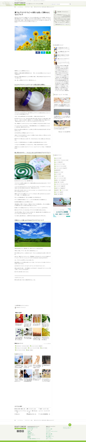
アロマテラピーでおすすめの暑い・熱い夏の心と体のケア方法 (27, 325)
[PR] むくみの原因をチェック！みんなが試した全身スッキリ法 (37, 366)
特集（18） (18, 414)
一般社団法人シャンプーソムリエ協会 (64, 49)
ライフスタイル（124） (32, 408)
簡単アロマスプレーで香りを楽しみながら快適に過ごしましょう (45, 325)
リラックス (57, 174)
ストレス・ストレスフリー (60, 178)
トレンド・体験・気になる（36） (32, 411)
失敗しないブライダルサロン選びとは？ (37, 379)
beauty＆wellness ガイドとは (32, 427)
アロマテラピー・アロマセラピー (61, 160)
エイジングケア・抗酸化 (59, 186)
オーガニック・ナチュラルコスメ (61, 184)
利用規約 (29, 431)
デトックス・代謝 (58, 192)
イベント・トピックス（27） (45, 410)
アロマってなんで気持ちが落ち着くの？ (36, 324)
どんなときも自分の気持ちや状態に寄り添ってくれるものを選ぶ (19, 338)
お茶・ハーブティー (59, 176)
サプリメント (48, 432)
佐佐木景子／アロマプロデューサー (63, 56)
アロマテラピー (48, 437)
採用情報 (29, 436)
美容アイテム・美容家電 (59, 188)
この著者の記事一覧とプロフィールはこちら (62, 24)
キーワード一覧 (30, 428)
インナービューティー (59, 164)
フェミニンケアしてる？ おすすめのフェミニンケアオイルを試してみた (46, 380)
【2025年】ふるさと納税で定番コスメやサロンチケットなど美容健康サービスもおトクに (62, 106)
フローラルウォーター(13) (20, 350)
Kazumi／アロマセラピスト (62, 52)
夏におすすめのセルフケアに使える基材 (27, 338)
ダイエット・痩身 (49, 428)
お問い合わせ (29, 432)
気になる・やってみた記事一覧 (64, 131)
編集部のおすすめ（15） (32, 414)
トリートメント (63, 190)
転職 (56, 190)
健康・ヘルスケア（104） (44, 408)
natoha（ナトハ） (58, 172)
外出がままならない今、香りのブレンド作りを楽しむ (45, 338)
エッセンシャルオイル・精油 (60, 168)
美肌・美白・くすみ (59, 182)
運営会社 (29, 437)
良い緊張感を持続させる (46, 366)
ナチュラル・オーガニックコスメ (51, 431)
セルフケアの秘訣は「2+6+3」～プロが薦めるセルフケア (19, 380)
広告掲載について (30, 433)
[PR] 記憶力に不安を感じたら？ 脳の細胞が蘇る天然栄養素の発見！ (28, 380)
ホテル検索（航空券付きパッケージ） (33, 438)
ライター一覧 (29, 430)
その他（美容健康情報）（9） (45, 414)
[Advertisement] (23, 62)
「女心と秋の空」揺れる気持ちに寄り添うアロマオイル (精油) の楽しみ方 (37, 338)
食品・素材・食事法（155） (21, 408)
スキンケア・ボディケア (67, 427)
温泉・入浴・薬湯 (58, 194)
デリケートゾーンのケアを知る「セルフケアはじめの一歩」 (28, 366)
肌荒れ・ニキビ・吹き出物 (60, 180)
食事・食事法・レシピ (50, 436)
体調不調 (57, 170)
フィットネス (48, 430)
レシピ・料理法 (58, 162)
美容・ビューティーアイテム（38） (21, 411)
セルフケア (57, 158)
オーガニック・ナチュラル (60, 166)
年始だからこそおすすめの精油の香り (19, 324)
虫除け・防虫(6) (30, 350)
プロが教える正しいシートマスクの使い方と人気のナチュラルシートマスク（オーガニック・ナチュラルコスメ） (62, 117)
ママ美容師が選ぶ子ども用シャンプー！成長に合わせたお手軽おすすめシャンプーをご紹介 (19, 366)
